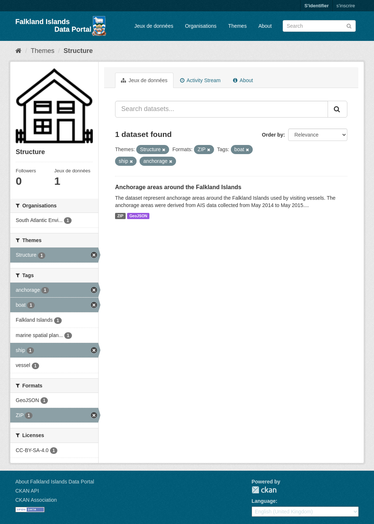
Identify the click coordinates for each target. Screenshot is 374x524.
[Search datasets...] (221, 109)
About (265, 26)
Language (264, 501)
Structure (78, 50)
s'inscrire (345, 5)
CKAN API (27, 491)
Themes (237, 26)
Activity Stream (200, 80)
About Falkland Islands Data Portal (54, 482)
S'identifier (316, 5)
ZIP (120, 216)
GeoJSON (138, 216)
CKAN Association (36, 500)
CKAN (264, 490)
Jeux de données (153, 26)
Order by (272, 135)
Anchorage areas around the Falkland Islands (178, 187)
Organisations (200, 26)
